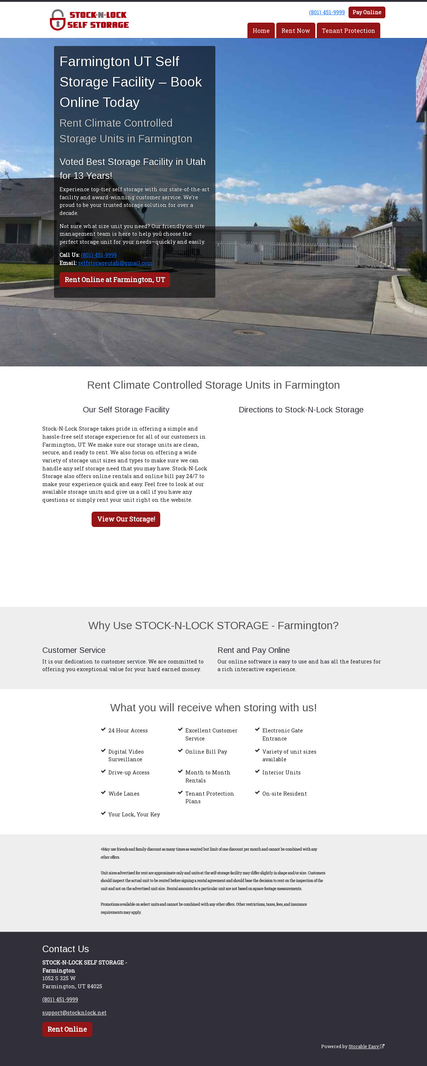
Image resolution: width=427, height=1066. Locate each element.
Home (261, 30)
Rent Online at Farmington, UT (115, 279)
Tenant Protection (348, 30)
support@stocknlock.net (74, 1012)
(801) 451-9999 (327, 12)
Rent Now (295, 30)
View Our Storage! (126, 519)
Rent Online (67, 1029)
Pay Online (367, 12)
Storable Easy (367, 1046)
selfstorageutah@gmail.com (115, 262)
